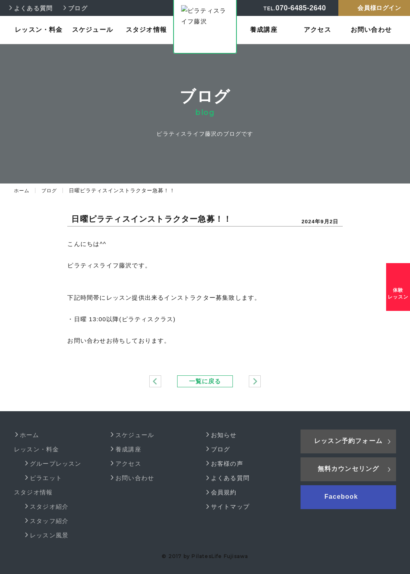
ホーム (22, 190)
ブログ (51, 190)
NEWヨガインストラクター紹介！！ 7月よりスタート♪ (155, 381)
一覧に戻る (205, 381)
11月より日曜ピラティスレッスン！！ (255, 381)
